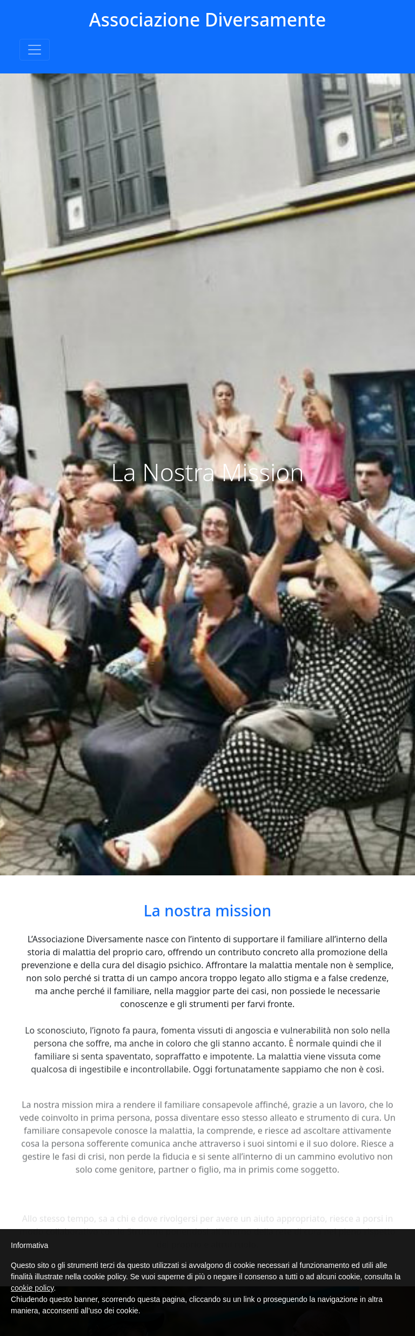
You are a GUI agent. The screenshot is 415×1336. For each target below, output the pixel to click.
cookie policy (32, 1288)
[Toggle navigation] (34, 49)
